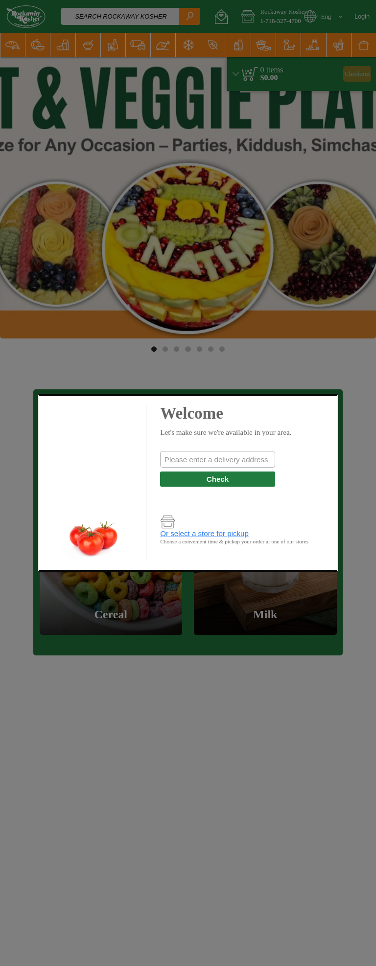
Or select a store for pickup (204, 533)
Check (218, 479)
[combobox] (217, 459)
